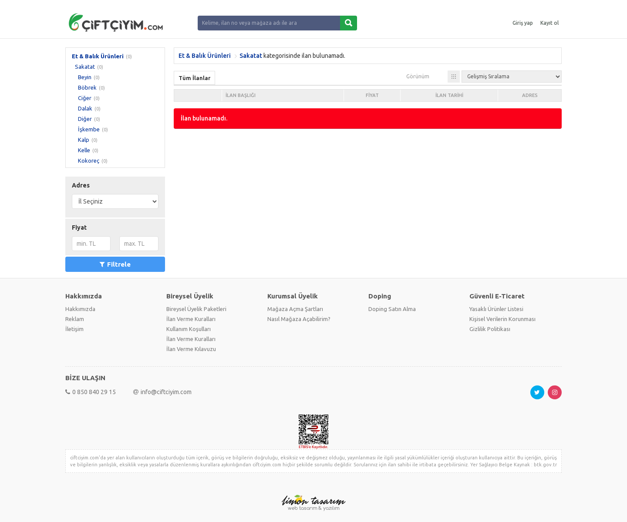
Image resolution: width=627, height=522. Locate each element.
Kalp (83, 140)
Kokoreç (88, 160)
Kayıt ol (549, 23)
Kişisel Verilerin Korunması (502, 319)
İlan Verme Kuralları (191, 319)
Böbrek (87, 87)
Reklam (74, 319)
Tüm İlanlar (194, 78)
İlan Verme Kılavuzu (191, 349)
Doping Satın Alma (392, 309)
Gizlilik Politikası (489, 329)
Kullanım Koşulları (188, 329)
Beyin (84, 77)
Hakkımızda (80, 309)
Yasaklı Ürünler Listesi (496, 309)
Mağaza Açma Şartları (295, 309)
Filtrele (115, 264)
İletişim (74, 329)
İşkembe (89, 129)
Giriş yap (522, 23)
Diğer (85, 119)
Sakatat (85, 67)
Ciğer (84, 98)
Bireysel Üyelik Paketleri (196, 309)
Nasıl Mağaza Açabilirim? (298, 319)
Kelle (84, 150)
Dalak (85, 108)
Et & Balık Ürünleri (98, 56)
